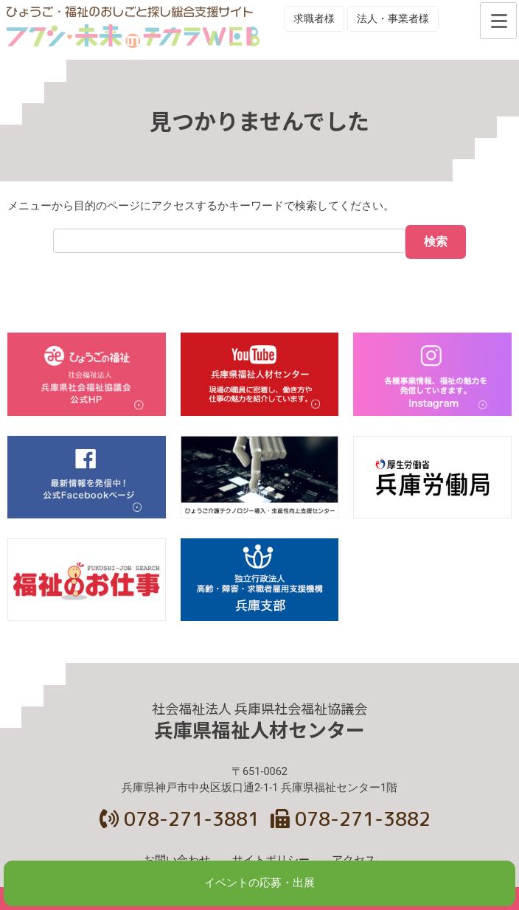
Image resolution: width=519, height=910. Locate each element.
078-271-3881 (180, 818)
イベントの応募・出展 (259, 883)
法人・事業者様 (393, 18)
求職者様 (314, 18)
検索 (435, 242)
